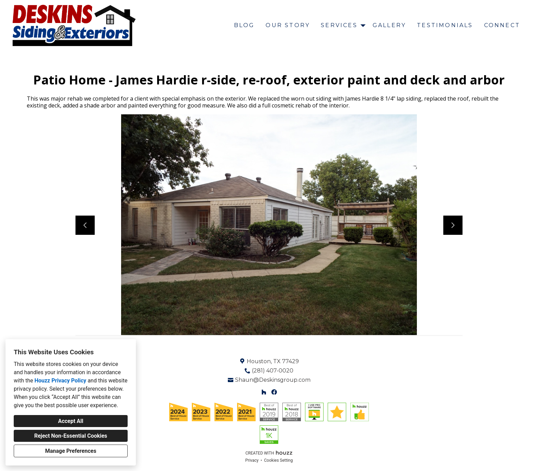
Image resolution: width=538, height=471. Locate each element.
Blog (244, 25)
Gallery (389, 25)
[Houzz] (263, 392)
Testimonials (445, 25)
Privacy (252, 460)
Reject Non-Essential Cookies (70, 436)
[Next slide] (453, 225)
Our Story (288, 25)
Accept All (70, 421)
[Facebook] (274, 392)
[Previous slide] (85, 225)
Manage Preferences (70, 451)
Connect (502, 25)
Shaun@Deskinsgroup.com (273, 380)
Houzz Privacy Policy (60, 380)
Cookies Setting (278, 460)
